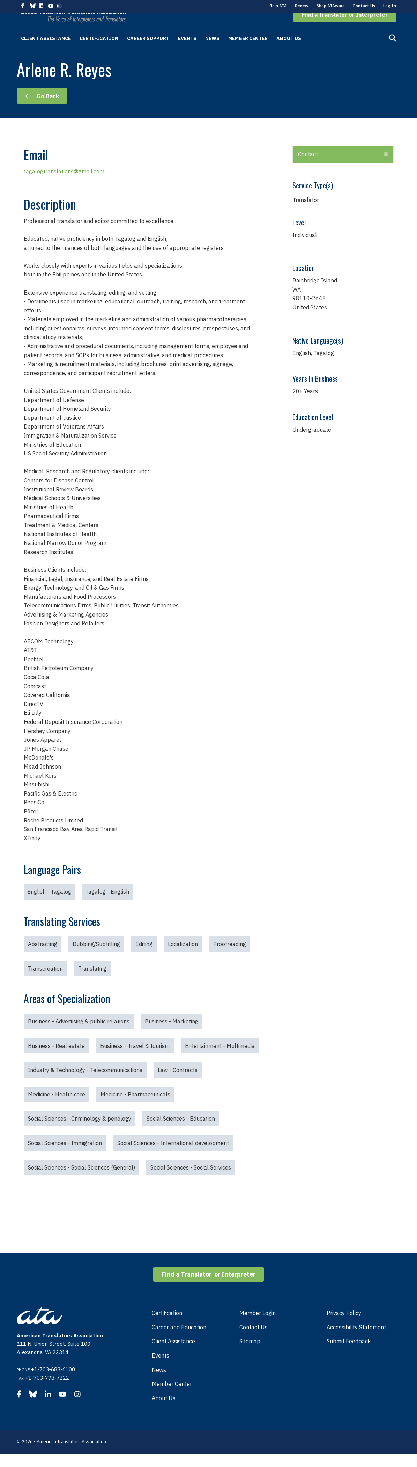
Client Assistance (46, 52)
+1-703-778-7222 (47, 1391)
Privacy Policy (344, 1326)
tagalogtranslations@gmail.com (64, 184)
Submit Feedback (349, 1354)
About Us (288, 52)
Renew (301, 5)
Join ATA (278, 5)
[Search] (392, 51)
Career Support (148, 52)
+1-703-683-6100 (53, 1382)
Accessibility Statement (356, 1340)
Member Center (248, 52)
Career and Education (179, 1340)
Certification (99, 52)
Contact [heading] (308, 167)
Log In (389, 5)
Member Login (257, 1326)
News (212, 52)
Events (187, 52)
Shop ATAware (331, 5)
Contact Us (364, 5)
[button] (344, 28)
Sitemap (249, 1354)
